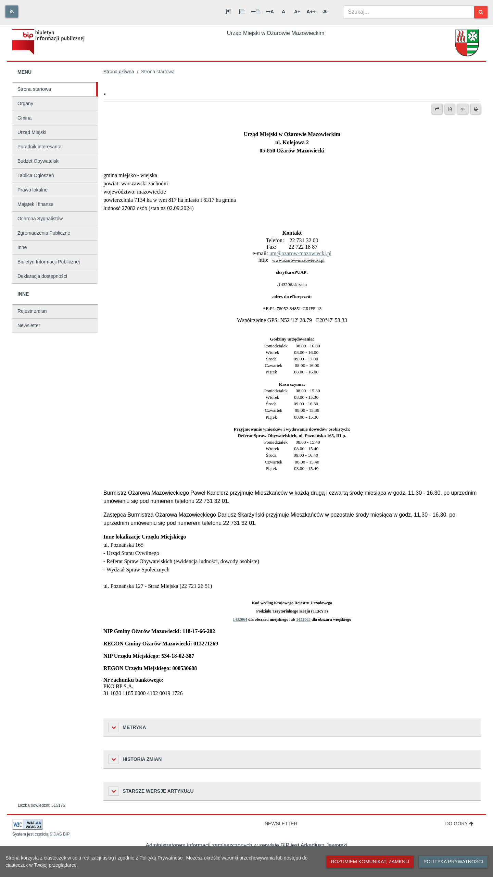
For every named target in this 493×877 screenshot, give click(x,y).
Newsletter (28, 325)
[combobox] (408, 12)
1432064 (240, 619)
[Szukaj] (481, 12)
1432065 (303, 619)
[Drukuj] (476, 109)
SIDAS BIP (60, 834)
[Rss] (11, 11)
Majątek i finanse (35, 204)
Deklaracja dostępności (42, 276)
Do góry (459, 823)
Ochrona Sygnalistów (40, 218)
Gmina (24, 118)
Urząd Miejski (31, 132)
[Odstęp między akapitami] (228, 11)
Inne (22, 247)
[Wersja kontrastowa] (325, 11)
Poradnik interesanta (39, 146)
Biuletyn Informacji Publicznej (48, 261)
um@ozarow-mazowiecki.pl (300, 253)
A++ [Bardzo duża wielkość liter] (310, 11)
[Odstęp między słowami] (256, 11)
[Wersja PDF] (450, 109)
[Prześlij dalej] (437, 109)
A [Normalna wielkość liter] (283, 11)
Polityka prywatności (453, 861)
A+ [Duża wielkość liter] (297, 11)
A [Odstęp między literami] (270, 11)
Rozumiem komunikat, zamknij (370, 861)
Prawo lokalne (32, 190)
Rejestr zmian (32, 311)
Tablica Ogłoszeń (35, 175)
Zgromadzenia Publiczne (43, 233)
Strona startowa (34, 89)
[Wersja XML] (462, 109)
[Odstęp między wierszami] (242, 11)
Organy (25, 103)
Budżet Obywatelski (38, 161)
